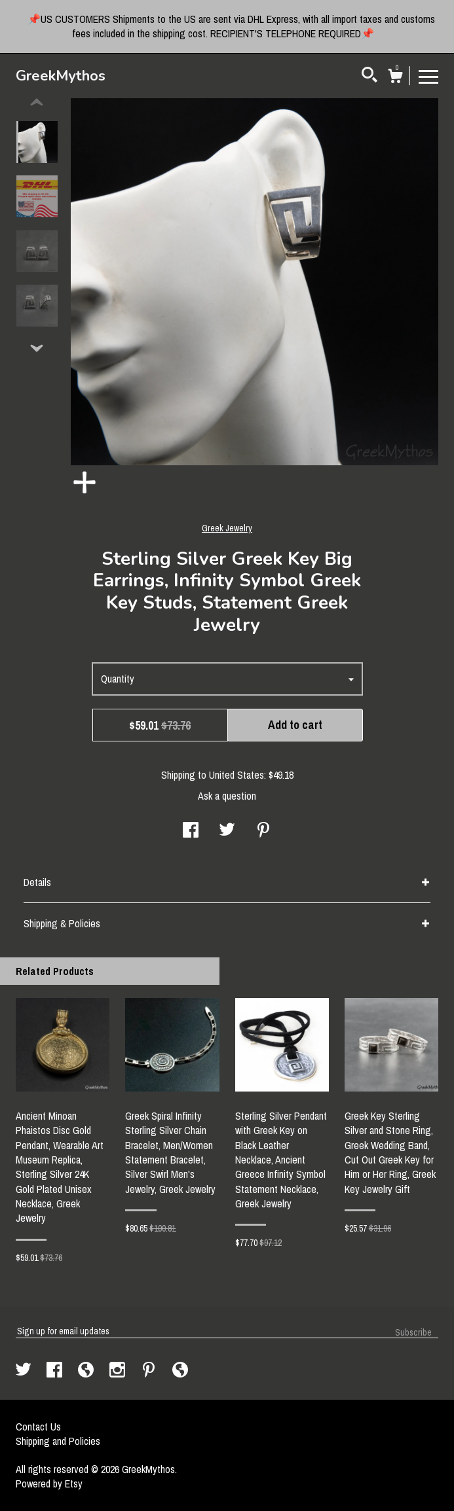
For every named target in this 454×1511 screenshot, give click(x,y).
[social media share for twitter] (227, 831)
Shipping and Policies (58, 1441)
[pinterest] (150, 1371)
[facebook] (56, 1371)
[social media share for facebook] (191, 831)
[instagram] (118, 1371)
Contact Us (38, 1426)
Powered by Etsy (49, 1483)
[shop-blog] (87, 1371)
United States (236, 775)
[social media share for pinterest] (263, 831)
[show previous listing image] (36, 102)
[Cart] (395, 78)
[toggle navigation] (428, 76)
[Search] (369, 76)
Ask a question (227, 796)
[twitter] (24, 1371)
